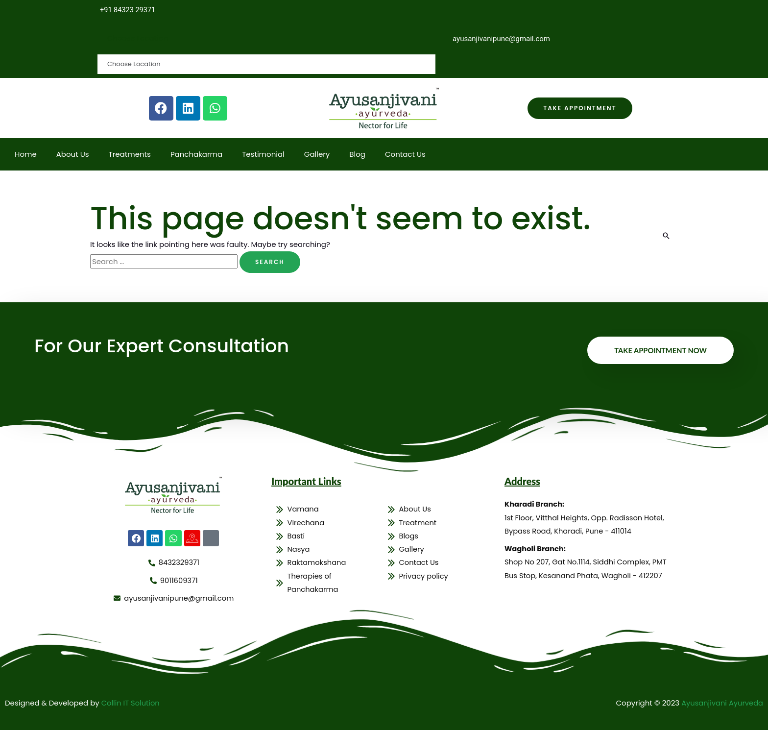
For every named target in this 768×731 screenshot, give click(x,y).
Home (26, 154)
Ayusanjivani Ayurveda (721, 704)
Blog (357, 154)
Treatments (130, 154)
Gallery (317, 154)
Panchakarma (196, 154)
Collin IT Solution (131, 704)
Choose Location (137, 38)
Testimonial (263, 154)
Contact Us (405, 154)
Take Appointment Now (660, 350)
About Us (72, 154)
